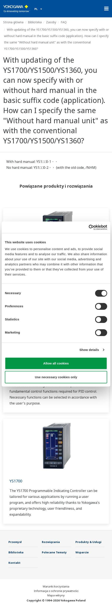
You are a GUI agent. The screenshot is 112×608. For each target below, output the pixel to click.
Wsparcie (82, 552)
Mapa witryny (56, 595)
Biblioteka (35, 22)
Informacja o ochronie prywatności (56, 591)
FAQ (64, 22)
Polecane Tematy (54, 552)
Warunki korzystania (56, 586)
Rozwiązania (51, 542)
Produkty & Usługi (88, 542)
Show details (89, 350)
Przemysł (15, 542)
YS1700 (16, 480)
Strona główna (13, 22)
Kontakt (14, 563)
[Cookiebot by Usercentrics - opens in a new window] (88, 227)
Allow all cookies (56, 363)
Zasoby (51, 22)
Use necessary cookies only (56, 377)
